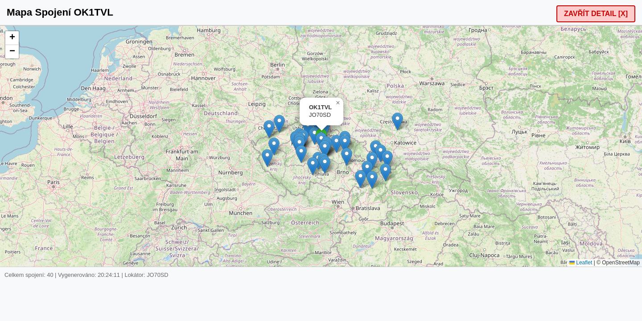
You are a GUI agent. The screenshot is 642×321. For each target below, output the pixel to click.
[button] (267, 158)
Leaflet (580, 262)
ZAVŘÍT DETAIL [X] (596, 13)
